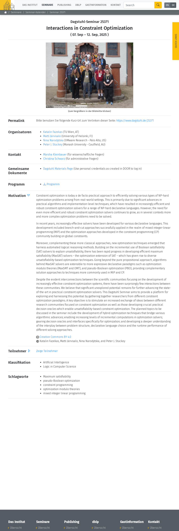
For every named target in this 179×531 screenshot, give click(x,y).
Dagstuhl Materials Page (58, 168)
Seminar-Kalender (36, 12)
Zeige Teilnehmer (47, 351)
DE (173, 5)
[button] (52, 75)
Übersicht (16, 527)
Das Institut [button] (29, 4)
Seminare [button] (47, 4)
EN (167, 5)
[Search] (139, 5)
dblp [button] (78, 4)
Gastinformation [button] (95, 4)
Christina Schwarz (54, 158)
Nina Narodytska (53, 140)
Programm (51, 184)
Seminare (16, 12)
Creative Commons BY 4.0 (53, 336)
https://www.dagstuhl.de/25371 (135, 120)
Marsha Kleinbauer (55, 154)
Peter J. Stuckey (52, 144)
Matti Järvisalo (52, 136)
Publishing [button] (64, 4)
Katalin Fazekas (52, 132)
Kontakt (116, 4)
